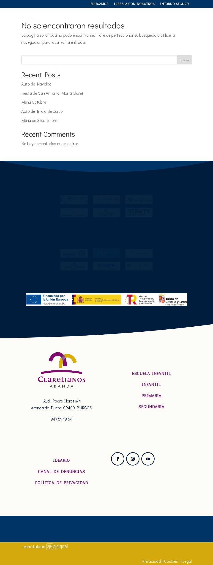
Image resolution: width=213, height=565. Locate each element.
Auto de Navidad (36, 84)
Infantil (151, 384)
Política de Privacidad (61, 482)
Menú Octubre (33, 102)
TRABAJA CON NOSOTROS (134, 4)
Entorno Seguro (174, 4)
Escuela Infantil (151, 373)
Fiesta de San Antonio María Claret (52, 93)
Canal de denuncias (61, 471)
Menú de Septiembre (39, 120)
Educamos (99, 4)
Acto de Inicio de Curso (42, 111)
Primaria (151, 395)
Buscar (184, 60)
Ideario (61, 460)
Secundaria (151, 406)
